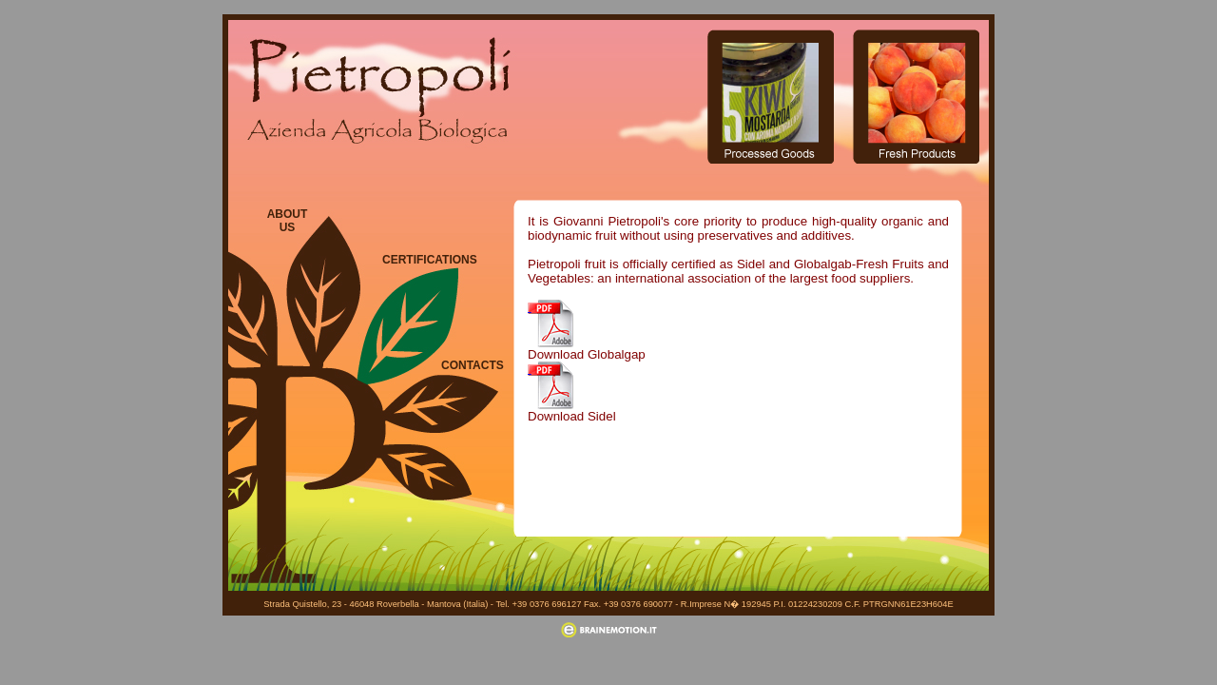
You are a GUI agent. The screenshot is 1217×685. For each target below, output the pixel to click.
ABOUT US (287, 220)
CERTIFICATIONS (419, 259)
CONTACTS (470, 365)
